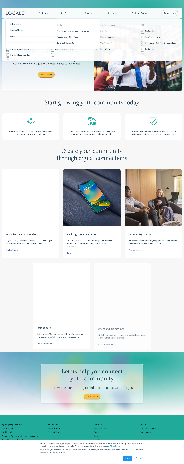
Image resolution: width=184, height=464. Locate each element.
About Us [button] (91, 13)
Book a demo (170, 13)
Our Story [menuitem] (98, 432)
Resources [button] (115, 13)
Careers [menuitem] (97, 436)
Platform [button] (43, 13)
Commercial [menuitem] (7, 428)
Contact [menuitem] (144, 424)
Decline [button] (138, 458)
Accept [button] (127, 458)
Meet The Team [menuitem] (101, 428)
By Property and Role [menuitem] (12, 424)
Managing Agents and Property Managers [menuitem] (20, 436)
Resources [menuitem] (53, 424)
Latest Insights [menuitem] (54, 428)
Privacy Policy (114, 446)
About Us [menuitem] (98, 424)
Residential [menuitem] (7, 432)
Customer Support (142, 13)
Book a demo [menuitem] (145, 432)
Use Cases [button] (67, 13)
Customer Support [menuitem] (148, 428)
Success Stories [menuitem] (54, 432)
